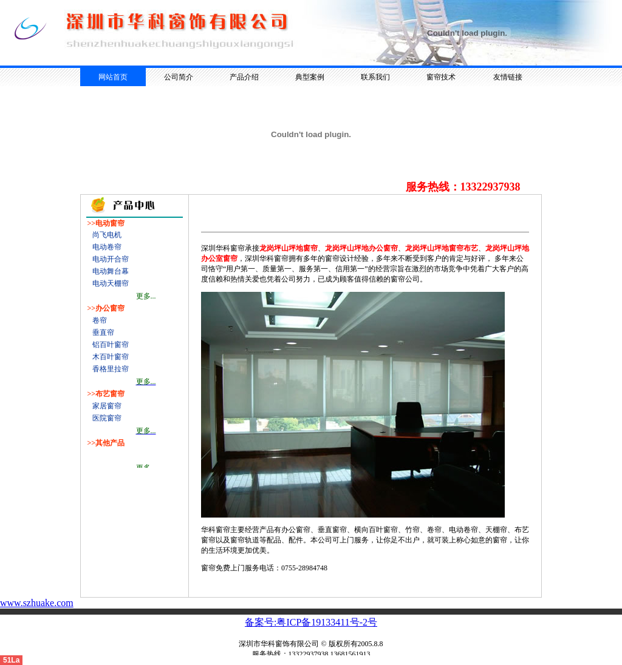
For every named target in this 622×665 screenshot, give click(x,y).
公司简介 (178, 77)
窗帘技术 (441, 77)
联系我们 (375, 77)
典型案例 (309, 77)
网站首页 (113, 77)
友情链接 (507, 77)
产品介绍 (244, 77)
